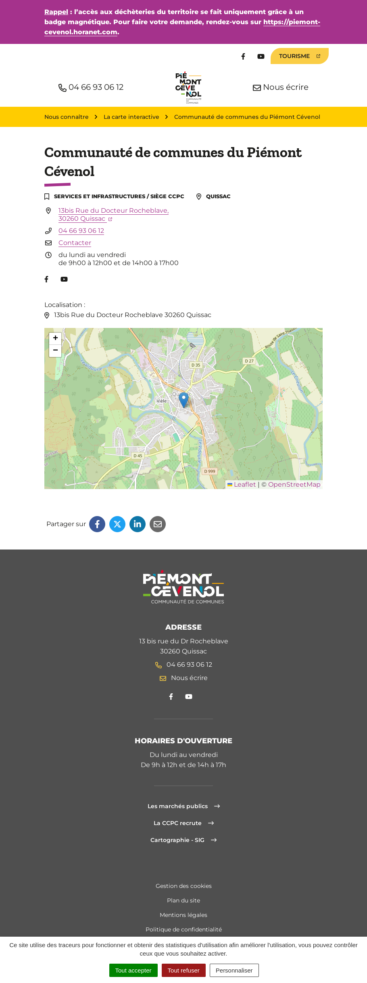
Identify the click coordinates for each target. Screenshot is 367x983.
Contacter (74, 243)
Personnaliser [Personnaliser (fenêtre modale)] (234, 970)
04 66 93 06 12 (81, 230)
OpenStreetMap (294, 484)
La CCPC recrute (184, 823)
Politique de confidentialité (184, 929)
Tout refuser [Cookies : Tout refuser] (184, 970)
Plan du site (183, 900)
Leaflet (241, 484)
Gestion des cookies (184, 886)
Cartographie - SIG (183, 840)
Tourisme (299, 56)
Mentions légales (183, 915)
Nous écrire (184, 678)
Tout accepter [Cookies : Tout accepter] (133, 970)
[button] (184, 400)
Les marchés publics (184, 806)
